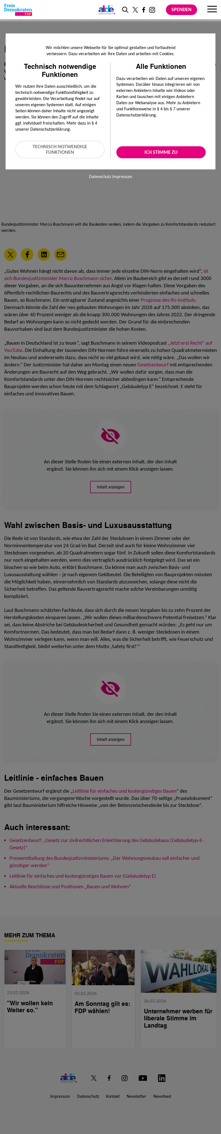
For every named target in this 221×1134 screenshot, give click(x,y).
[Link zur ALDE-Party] (106, 9)
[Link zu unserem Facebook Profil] (143, 10)
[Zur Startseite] (18, 10)
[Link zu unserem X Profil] (135, 10)
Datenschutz (100, 176)
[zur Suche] (125, 10)
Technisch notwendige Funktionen (60, 149)
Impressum (122, 176)
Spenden (181, 9)
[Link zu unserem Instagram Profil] (152, 10)
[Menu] (212, 9)
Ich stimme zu (161, 152)
